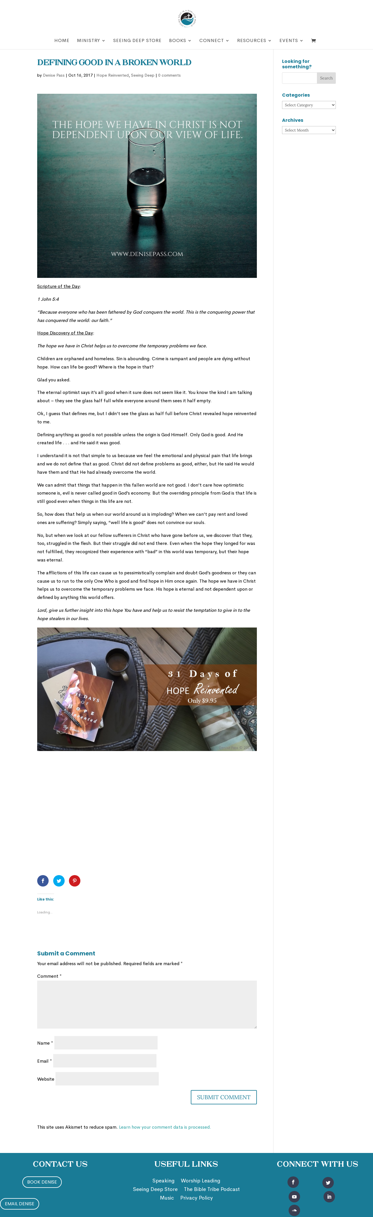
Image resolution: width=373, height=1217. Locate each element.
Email (44, 1061)
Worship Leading (200, 1181)
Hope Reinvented (112, 75)
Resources (251, 41)
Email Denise (19, 1203)
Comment (49, 976)
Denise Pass (54, 75)
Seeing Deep (142, 75)
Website (45, 1079)
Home (62, 41)
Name (45, 1043)
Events (288, 41)
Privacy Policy (196, 1198)
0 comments (169, 75)
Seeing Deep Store (137, 41)
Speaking (163, 1181)
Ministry (88, 41)
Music (167, 1198)
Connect (211, 41)
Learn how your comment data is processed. (165, 1127)
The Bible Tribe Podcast (212, 1189)
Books (177, 41)
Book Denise (42, 1182)
